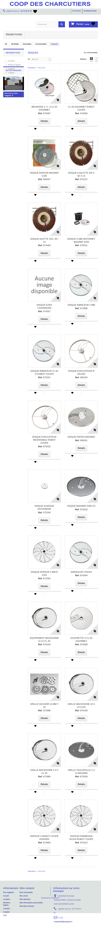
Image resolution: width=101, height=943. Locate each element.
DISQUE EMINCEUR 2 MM (81, 305)
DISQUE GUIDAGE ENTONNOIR (44, 507)
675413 (81, 842)
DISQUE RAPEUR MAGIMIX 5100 (44, 174)
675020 (81, 509)
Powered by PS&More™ (50, 928)
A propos (11, 68)
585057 (44, 179)
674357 (44, 311)
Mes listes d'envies (27, 906)
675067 (44, 113)
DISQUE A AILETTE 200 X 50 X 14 (81, 174)
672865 (44, 842)
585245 (81, 377)
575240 (44, 512)
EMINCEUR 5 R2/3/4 (81, 572)
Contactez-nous (90, 11)
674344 (81, 575)
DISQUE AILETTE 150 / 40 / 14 (44, 240)
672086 (44, 710)
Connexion (76, 11)
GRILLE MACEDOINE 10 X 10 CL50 (81, 705)
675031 (81, 245)
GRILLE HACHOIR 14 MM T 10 (44, 705)
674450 (44, 245)
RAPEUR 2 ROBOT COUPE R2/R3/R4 (44, 837)
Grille (91, 59)
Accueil (6, 896)
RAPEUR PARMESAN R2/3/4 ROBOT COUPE (81, 837)
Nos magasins (13, 76)
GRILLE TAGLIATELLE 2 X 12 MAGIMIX (81, 771)
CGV (5, 915)
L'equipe (10, 72)
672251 (44, 377)
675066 (81, 113)
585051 (81, 440)
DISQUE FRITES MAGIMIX (81, 437)
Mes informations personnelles (31, 903)
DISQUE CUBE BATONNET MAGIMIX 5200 (81, 240)
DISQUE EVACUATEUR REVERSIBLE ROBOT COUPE (44, 440)
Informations (13, 52)
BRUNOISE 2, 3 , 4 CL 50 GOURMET (44, 108)
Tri (29, 59)
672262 (44, 578)
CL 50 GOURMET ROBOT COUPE (81, 108)
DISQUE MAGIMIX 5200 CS (81, 506)
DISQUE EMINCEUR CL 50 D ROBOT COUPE (44, 372)
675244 (44, 644)
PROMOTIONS (14, 34)
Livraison (11, 60)
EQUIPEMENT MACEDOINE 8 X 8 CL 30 (44, 639)
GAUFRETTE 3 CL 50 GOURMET (81, 639)
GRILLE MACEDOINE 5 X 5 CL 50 (44, 771)
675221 (81, 179)
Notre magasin (13, 85)
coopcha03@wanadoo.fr (63, 922)
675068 (81, 644)
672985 (44, 776)
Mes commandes (26, 892)
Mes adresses (25, 899)
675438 (81, 710)
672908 (81, 308)
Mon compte (27, 888)
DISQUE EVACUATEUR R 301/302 (81, 372)
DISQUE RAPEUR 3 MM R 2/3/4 (44, 573)
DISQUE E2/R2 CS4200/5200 (44, 306)
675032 (44, 446)
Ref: (40, 113)
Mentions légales (14, 64)
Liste (96, 59)
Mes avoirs (24, 896)
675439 (81, 776)
